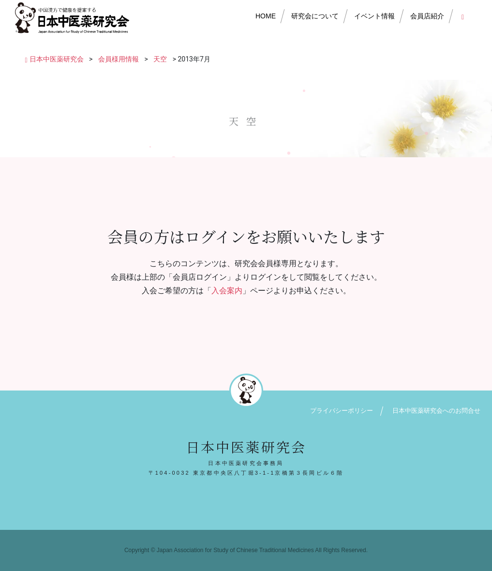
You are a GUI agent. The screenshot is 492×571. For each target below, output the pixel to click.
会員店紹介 (427, 16)
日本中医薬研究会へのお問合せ (436, 410)
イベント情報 (374, 16)
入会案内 (226, 290)
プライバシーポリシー (341, 410)
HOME (265, 16)
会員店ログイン (464, 16)
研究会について (315, 16)
